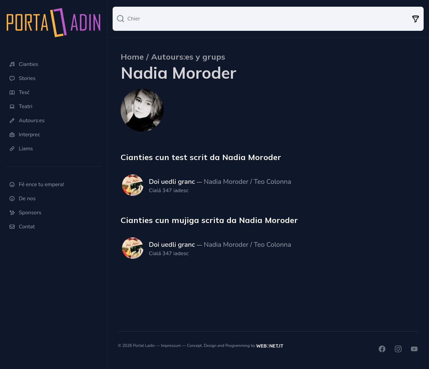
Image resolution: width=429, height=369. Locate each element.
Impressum (171, 345)
